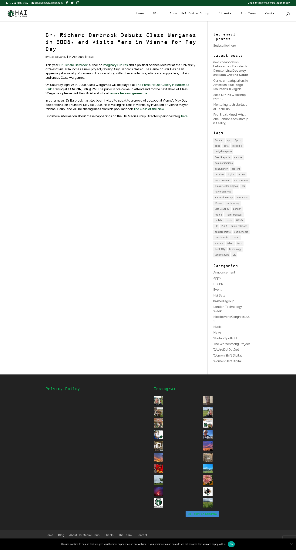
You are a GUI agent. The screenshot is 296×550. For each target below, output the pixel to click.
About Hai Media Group (189, 13)
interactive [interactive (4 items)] (242, 197)
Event (217, 289)
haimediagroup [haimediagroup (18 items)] (223, 191)
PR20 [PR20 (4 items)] (224, 226)
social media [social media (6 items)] (241, 232)
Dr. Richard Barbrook (73, 65)
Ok (231, 544)
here (184, 116)
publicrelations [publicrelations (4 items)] (222, 232)
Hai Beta (219, 295)
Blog (156, 13)
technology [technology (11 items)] (235, 249)
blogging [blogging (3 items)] (237, 146)
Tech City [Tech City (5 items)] (220, 249)
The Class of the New (148, 109)
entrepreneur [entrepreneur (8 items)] (241, 180)
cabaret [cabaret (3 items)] (238, 157)
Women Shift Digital (227, 355)
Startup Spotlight (225, 338)
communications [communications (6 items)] (224, 163)
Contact (271, 13)
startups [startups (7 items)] (219, 243)
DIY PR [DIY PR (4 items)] (241, 174)
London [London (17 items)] (237, 209)
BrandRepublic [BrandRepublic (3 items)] (222, 157)
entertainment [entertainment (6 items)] (222, 180)
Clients (225, 13)
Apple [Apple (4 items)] (238, 140)
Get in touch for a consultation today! (269, 3)
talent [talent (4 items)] (230, 243)
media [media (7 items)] (218, 214)
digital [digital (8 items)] (230, 174)
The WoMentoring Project (231, 344)
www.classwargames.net (129, 93)
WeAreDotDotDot (226, 349)
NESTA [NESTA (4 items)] (240, 220)
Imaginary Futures (115, 65)
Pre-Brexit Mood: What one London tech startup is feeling (230, 119)
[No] (291, 544)
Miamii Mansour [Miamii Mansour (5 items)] (234, 214)
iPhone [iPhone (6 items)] (218, 203)
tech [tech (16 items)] (239, 243)
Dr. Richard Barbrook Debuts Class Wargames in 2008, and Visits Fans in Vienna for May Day (120, 42)
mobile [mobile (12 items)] (218, 220)
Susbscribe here (224, 45)
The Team (248, 13)
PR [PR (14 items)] (216, 226)
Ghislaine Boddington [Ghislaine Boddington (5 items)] (226, 186)
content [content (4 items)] (236, 169)
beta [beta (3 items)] (226, 146)
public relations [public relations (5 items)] (239, 226)
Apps (217, 278)
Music (217, 327)
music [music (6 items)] (229, 220)
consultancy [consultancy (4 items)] (221, 169)
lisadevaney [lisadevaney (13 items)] (232, 203)
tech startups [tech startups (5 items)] (222, 254)
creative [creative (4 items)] (219, 174)
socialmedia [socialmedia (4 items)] (221, 237)
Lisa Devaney (57, 56)
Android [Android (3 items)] (219, 140)
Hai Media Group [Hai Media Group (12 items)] (224, 197)
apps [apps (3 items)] (217, 146)
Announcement (224, 272)
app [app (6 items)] (229, 140)
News (90, 56)
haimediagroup (223, 301)
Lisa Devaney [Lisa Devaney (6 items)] (222, 209)
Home (140, 13)
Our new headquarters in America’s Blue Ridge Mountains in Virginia (230, 85)
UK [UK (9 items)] (234, 254)
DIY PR (218, 284)
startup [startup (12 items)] (235, 237)
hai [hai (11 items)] (243, 186)
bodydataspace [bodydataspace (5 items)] (223, 151)
